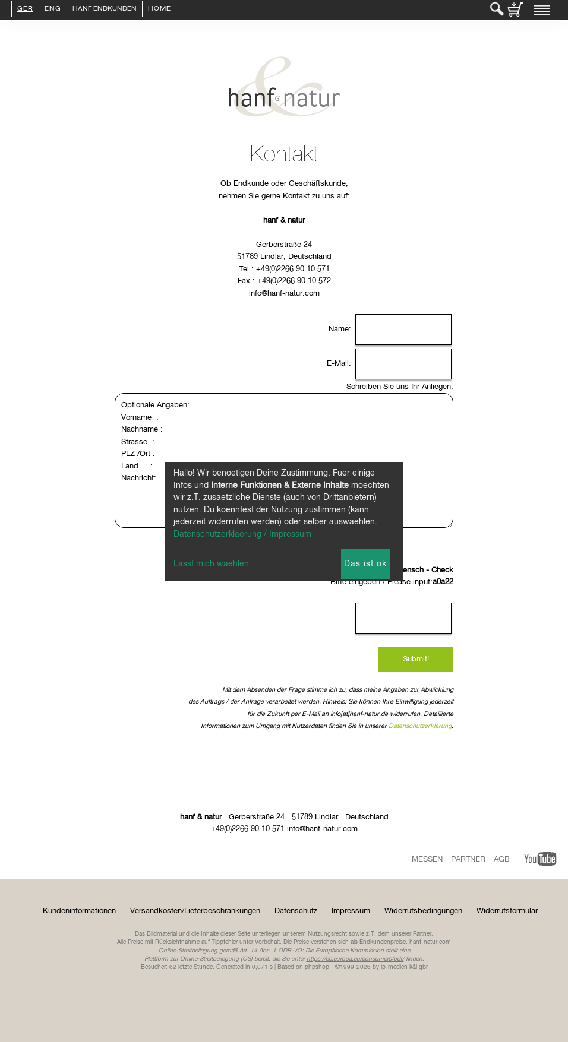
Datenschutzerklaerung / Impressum (242, 534)
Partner (468, 859)
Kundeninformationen (79, 911)
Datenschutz (295, 911)
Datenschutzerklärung (420, 726)
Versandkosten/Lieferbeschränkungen (195, 911)
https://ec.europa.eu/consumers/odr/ (355, 959)
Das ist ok (365, 564)
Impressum (351, 911)
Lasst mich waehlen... (214, 564)
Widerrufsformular (507, 911)
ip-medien (394, 967)
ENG (53, 9)
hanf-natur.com (430, 942)
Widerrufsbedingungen (423, 911)
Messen (427, 859)
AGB (502, 859)
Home (159, 9)
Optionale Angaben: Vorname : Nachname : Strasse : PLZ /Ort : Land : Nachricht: (284, 460)
